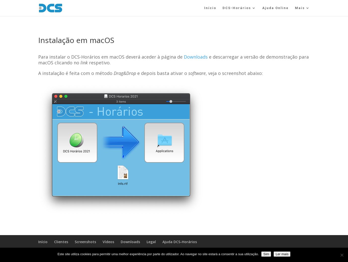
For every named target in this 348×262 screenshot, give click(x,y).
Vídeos (108, 241)
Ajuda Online (275, 8)
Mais (300, 8)
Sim (266, 254)
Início (210, 8)
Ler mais (282, 254)
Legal (151, 241)
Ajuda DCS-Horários (179, 241)
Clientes (61, 241)
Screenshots (85, 241)
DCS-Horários (237, 8)
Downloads (196, 57)
